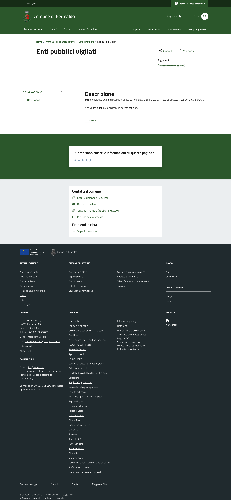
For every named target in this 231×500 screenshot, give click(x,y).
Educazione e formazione (81, 290)
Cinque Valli (74, 429)
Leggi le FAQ (123, 338)
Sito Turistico (75, 321)
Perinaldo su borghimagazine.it (83, 387)
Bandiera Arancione (78, 326)
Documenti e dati (28, 276)
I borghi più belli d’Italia (80, 344)
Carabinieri (74, 335)
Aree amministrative (30, 272)
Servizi (67, 29)
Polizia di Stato (76, 410)
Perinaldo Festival (77, 349)
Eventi (169, 301)
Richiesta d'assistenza (128, 349)
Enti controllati (86, 41)
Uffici (22, 300)
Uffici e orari (26, 346)
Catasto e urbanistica (79, 286)
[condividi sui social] (165, 50)
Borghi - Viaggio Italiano (80, 382)
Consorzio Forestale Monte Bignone (86, 363)
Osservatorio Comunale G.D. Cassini (86, 330)
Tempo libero (153, 29)
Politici (23, 295)
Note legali (122, 326)
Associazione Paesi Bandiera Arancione (88, 340)
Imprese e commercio (127, 276)
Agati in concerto (77, 354)
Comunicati (171, 276)
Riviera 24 (74, 453)
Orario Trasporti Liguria (79, 425)
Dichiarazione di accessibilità (131, 330)
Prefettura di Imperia (79, 467)
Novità (53, 29)
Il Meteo (73, 434)
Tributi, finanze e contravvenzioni (133, 281)
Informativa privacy (126, 321)
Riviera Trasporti (76, 420)
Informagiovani (76, 458)
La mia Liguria (75, 359)
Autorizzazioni (75, 281)
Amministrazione (33, 29)
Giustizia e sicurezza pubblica (131, 272)
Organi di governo (28, 286)
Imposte (136, 29)
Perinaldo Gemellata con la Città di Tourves (89, 462)
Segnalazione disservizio (129, 342)
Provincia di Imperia (78, 406)
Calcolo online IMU (78, 368)
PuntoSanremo (76, 443)
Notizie (169, 272)
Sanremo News (76, 448)
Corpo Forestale (76, 415)
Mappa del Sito (99, 484)
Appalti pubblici (76, 276)
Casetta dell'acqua (78, 392)
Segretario (25, 305)
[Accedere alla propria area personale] (189, 3)
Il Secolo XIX (75, 439)
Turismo (121, 286)
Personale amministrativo (32, 290)
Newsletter (171, 325)
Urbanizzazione (174, 29)
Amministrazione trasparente (60, 41)
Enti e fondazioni (28, 281)
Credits (74, 484)
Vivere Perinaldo (88, 29)
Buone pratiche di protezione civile (85, 472)
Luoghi (169, 296)
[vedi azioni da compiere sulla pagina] (186, 50)
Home (39, 41)
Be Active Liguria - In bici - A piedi (85, 396)
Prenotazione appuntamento (131, 345)
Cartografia (74, 377)
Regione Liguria (29, 3)
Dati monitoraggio (28, 484)
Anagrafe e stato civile (80, 272)
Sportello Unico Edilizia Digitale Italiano (88, 373)
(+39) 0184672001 (38, 332)
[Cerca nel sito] (203, 16)
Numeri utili (25, 351)
